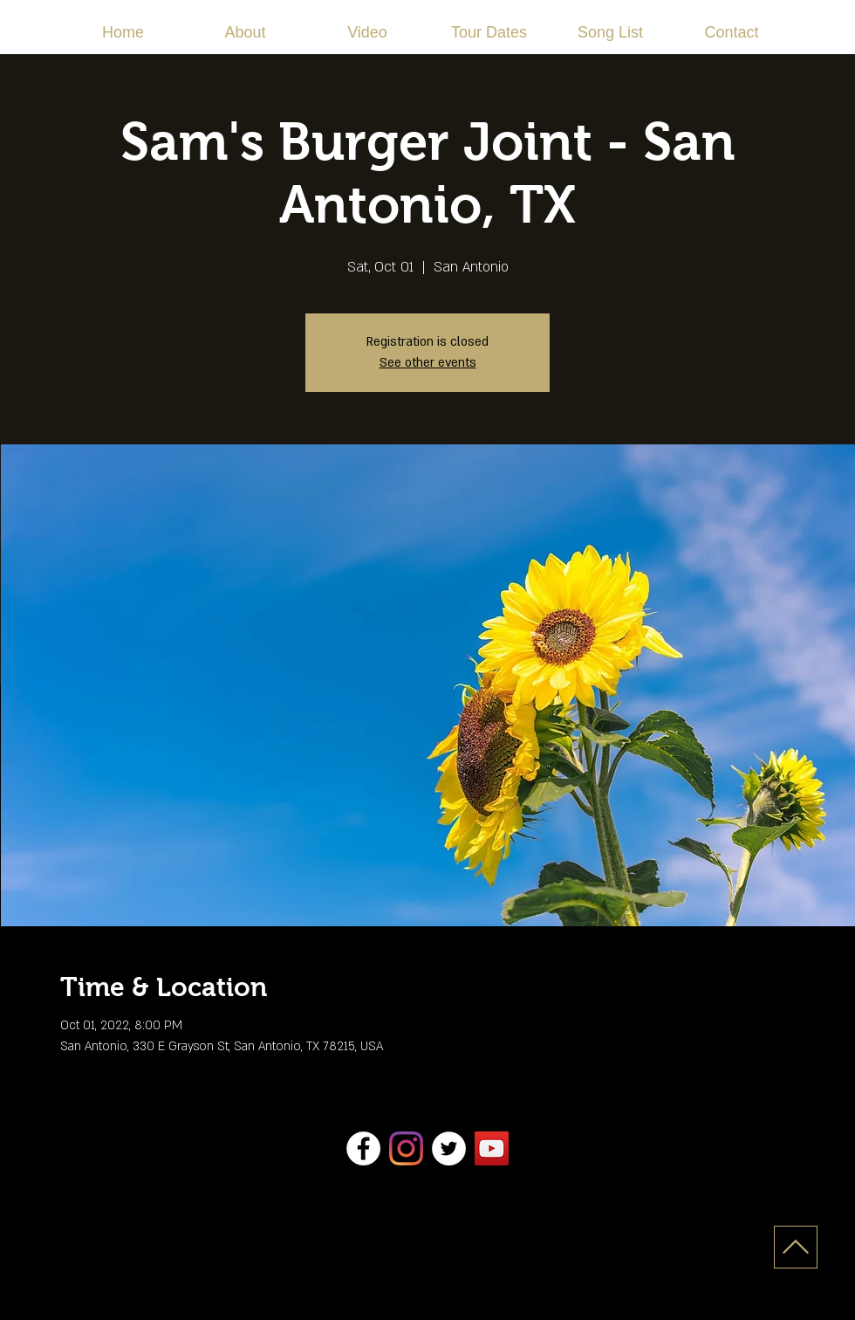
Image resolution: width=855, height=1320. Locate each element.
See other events (428, 362)
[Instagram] (406, 1148)
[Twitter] (449, 1148)
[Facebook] (363, 1148)
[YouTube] (492, 1148)
